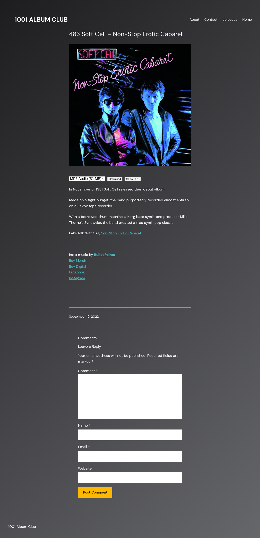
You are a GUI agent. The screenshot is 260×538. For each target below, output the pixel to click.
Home (247, 19)
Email (84, 446)
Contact (211, 19)
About (194, 19)
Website (85, 468)
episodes (229, 19)
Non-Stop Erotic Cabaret (121, 233)
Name (84, 425)
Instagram (77, 278)
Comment (88, 370)
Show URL (132, 179)
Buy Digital (77, 266)
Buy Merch (77, 260)
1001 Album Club (41, 20)
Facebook (77, 272)
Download (115, 179)
